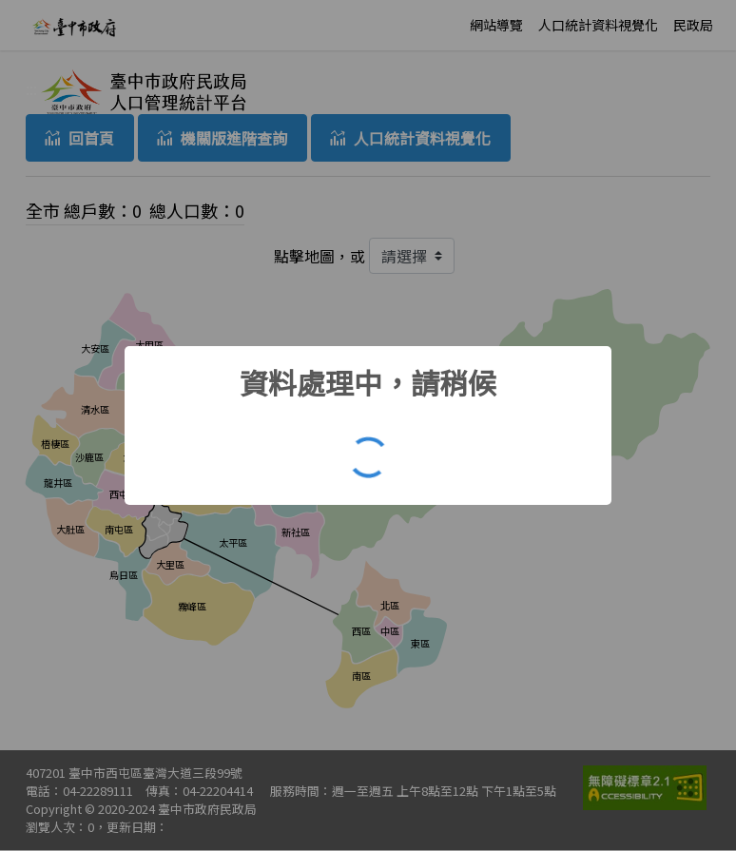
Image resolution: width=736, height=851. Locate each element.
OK (372, 462)
